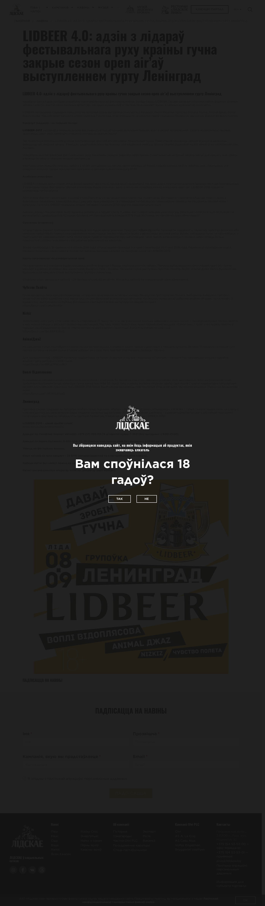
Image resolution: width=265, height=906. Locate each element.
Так (119, 499)
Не (146, 499)
